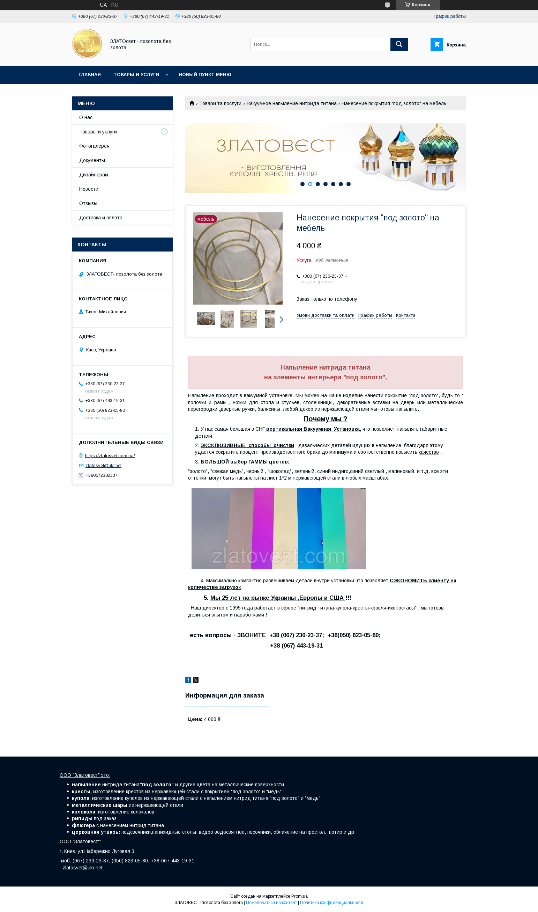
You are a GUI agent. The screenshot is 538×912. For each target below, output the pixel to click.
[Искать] (399, 44)
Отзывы (88, 203)
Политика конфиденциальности (331, 902)
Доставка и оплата (100, 217)
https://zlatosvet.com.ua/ (110, 455)
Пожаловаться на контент (271, 902)
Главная (90, 74)
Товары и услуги (136, 74)
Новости (88, 189)
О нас (85, 117)
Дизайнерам (93, 174)
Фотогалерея (94, 146)
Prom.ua (299, 896)
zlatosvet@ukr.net (103, 465)
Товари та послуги (220, 103)
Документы (92, 160)
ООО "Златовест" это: (85, 775)
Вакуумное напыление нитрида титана (292, 103)
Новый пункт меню (205, 74)
